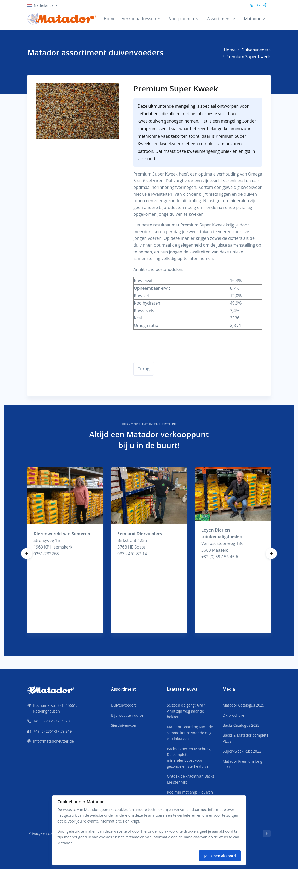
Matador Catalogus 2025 (243, 705)
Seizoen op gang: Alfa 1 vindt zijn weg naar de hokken (186, 711)
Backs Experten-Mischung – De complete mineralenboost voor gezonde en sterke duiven (190, 757)
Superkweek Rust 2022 (242, 751)
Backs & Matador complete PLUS (245, 738)
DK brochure (233, 715)
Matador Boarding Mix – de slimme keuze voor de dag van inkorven (190, 732)
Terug (143, 368)
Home (110, 18)
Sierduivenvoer (124, 725)
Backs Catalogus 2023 (241, 725)
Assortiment (219, 18)
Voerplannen (181, 18)
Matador (252, 18)
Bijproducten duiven (128, 715)
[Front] (50, 690)
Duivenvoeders (256, 50)
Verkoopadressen (139, 18)
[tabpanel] (65, 550)
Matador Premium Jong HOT (242, 764)
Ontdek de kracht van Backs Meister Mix (190, 779)
